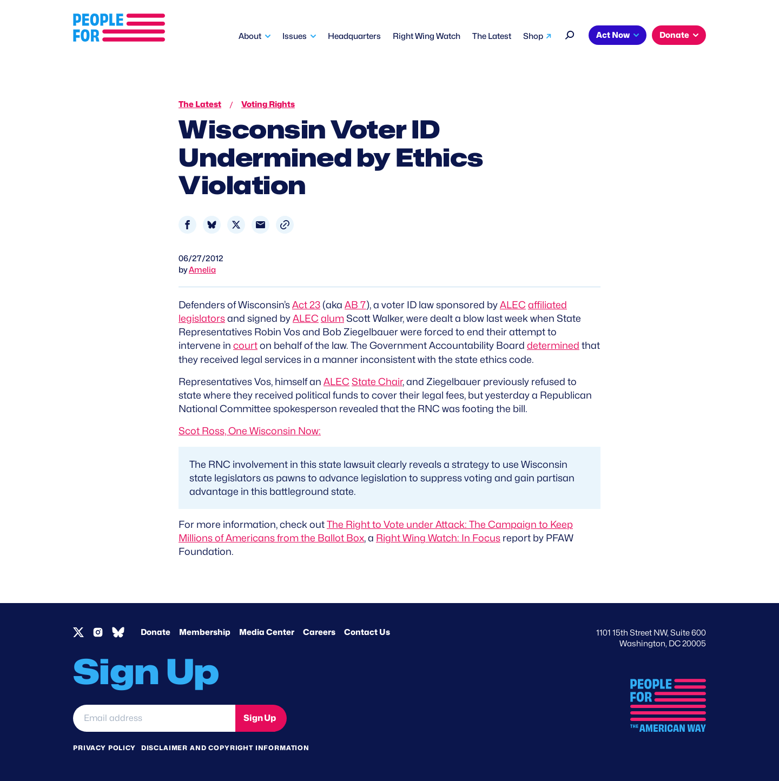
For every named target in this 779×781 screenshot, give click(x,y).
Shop (533, 36)
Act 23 (306, 304)
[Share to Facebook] (187, 225)
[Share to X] (236, 225)
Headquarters (354, 36)
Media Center (266, 632)
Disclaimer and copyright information (225, 748)
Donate (674, 35)
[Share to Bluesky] (212, 225)
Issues (294, 36)
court (245, 345)
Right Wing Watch (426, 36)
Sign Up (259, 718)
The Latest (491, 36)
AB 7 (355, 304)
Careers (319, 632)
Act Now (613, 35)
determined (553, 345)
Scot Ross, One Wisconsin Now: (250, 430)
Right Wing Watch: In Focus (438, 538)
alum (332, 318)
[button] (285, 225)
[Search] (570, 34)
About (250, 36)
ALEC (513, 304)
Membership (204, 632)
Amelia (202, 270)
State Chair (377, 381)
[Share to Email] (260, 225)
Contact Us (367, 632)
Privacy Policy (104, 748)
